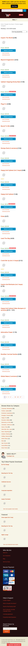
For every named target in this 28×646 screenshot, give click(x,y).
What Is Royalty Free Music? (9, 603)
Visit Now (14, 6)
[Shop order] (19, 32)
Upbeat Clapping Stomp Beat (10, 82)
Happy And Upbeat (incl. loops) (11, 170)
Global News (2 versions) (9, 376)
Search (6, 631)
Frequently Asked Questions (9, 617)
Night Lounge (4, 534)
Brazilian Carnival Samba (9, 354)
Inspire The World (7, 38)
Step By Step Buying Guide (9, 606)
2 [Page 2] (6, 397)
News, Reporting (5, 431)
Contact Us (10, 456)
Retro (2, 440)
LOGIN (21, 14)
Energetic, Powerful (6, 415)
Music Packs (4, 447)
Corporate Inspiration (6, 490)
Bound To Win (5, 126)
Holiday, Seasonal (5, 436)
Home (2, 24)
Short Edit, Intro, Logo (6, 429)
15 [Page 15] (15, 397)
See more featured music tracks (10, 544)
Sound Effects (4, 445)
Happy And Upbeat (7, 194)
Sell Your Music (6, 561)
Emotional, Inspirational (6, 413)
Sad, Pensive (4, 443)
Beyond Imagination (7, 60)
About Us (5, 552)
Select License (8, 50)
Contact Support (7, 600)
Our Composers (6, 555)
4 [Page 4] (10, 397)
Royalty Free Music (9, 24)
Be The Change (5, 464)
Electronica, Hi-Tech (6, 422)
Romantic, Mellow (5, 420)
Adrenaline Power (7, 332)
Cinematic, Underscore (6, 424)
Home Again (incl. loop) (7, 517)
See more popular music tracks (10, 509)
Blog (4, 558)
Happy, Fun (4, 417)
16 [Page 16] (18, 397)
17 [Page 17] (20, 397)
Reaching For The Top (6, 473)
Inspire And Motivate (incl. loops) (11, 284)
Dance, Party (4, 427)
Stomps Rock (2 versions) (9, 148)
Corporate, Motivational (6, 408)
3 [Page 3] (8, 397)
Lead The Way (5, 238)
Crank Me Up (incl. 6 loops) (9, 260)
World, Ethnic (4, 438)
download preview (6, 54)
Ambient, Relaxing (5, 434)
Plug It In (4, 104)
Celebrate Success (6, 481)
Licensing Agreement (8, 614)
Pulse (2, 216)
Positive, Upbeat (5, 410)
